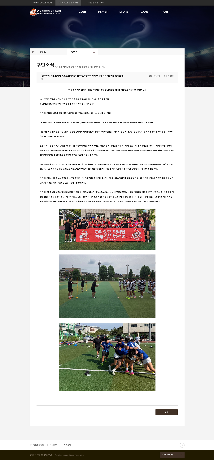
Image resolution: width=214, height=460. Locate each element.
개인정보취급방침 (37, 445)
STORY (123, 12)
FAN (165, 12)
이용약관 (54, 445)
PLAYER (103, 12)
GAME (144, 12)
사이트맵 (67, 445)
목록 (166, 412)
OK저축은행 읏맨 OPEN (94, 3)
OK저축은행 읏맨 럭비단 (68, 3)
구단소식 (73, 52)
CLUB (82, 12)
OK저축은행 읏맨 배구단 (42, 3)
